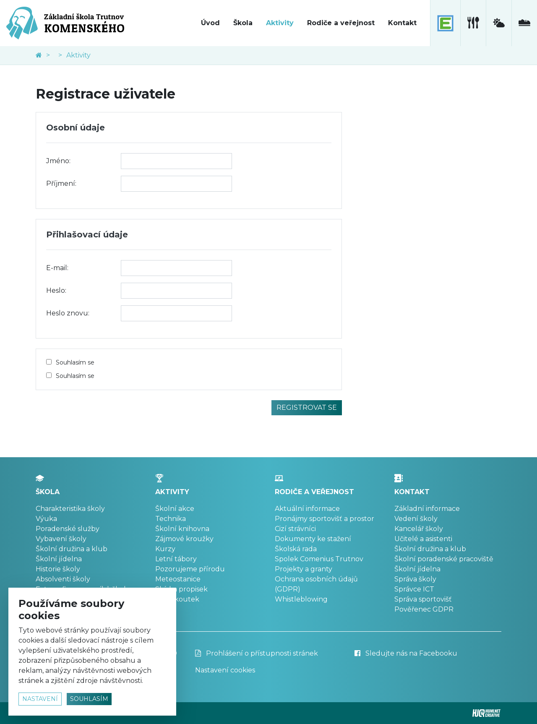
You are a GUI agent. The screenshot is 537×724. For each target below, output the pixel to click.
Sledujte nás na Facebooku (406, 653)
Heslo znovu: (67, 313)
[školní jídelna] (473, 23)
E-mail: (57, 268)
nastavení (40, 699)
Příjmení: (61, 184)
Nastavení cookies (225, 670)
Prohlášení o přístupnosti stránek (256, 653)
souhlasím (89, 699)
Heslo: (56, 290)
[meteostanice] (498, 23)
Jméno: (58, 161)
